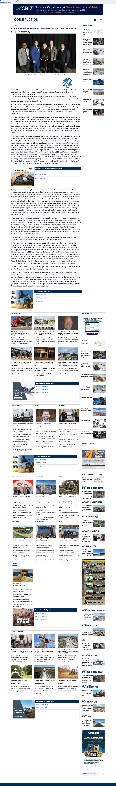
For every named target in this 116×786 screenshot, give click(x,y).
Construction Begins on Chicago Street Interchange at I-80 (46, 506)
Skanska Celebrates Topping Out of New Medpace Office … (22, 595)
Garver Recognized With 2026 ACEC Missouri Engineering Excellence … (68, 424)
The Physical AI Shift (86, 397)
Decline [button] (2, 2)
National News (87, 25)
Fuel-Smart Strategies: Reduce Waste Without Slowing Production (87, 376)
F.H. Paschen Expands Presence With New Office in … (69, 561)
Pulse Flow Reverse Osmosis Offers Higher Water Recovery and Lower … (87, 647)
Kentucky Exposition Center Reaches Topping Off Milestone (22, 590)
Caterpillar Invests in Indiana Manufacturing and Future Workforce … (69, 511)
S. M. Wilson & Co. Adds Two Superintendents (20, 445)
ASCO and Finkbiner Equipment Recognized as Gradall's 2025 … (21, 546)
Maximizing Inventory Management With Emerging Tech (86, 387)
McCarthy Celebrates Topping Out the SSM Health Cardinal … (46, 539)
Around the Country (88, 443)
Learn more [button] (42, 1)
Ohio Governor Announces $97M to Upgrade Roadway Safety (45, 518)
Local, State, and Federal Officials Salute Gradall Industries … (21, 440)
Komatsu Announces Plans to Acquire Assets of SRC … (69, 546)
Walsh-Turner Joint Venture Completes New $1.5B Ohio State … (69, 445)
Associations (16, 477)
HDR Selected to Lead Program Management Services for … (44, 546)
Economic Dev (39, 521)
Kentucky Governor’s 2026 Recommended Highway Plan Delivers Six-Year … (46, 512)
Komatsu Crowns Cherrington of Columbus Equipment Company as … (45, 437)
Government (39, 477)
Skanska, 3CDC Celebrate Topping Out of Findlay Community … (23, 424)
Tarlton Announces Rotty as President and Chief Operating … (46, 432)
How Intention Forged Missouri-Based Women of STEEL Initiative (23, 506)
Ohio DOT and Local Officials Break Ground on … (68, 435)
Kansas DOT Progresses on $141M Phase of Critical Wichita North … (87, 632)
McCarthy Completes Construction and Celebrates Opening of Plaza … (45, 551)
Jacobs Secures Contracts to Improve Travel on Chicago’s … (23, 430)
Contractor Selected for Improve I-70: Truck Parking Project (68, 430)
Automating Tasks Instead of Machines (87, 91)
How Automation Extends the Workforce (87, 111)
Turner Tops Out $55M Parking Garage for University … (23, 605)
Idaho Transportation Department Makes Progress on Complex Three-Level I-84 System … (87, 679)
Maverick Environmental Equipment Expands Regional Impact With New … (69, 539)
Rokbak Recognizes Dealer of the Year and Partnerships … (23, 502)
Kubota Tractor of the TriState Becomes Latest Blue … (20, 539)
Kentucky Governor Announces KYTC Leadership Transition (45, 447)
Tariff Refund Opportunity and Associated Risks (87, 51)
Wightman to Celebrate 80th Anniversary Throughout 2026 (67, 551)
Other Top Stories (17, 631)
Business (61, 521)
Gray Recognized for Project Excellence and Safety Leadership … (22, 495)
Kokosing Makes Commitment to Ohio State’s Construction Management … (69, 495)
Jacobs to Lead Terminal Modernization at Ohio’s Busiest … (45, 556)
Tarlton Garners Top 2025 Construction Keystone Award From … (22, 511)
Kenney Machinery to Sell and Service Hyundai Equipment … (69, 556)
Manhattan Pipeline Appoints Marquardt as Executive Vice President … (43, 425)
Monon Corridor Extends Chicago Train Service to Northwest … (69, 440)
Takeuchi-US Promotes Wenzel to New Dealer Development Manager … (46, 442)
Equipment (15, 521)
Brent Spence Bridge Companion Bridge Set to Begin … (44, 495)
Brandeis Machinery (42, 386)
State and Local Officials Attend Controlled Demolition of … (44, 502)
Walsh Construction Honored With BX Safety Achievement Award (22, 516)
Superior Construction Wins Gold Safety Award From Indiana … (67, 507)
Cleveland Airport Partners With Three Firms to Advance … (46, 561)
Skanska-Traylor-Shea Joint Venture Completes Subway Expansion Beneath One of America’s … (87, 495)
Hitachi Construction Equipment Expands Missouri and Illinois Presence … (21, 561)
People (37, 405)
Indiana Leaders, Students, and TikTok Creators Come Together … (69, 516)
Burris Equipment (40, 172)
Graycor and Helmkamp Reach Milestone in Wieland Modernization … (23, 600)
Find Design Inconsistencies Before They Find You (87, 342)
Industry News (16, 313)
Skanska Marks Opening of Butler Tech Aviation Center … (21, 584)
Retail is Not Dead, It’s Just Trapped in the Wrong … (87, 479)
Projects (61, 405)
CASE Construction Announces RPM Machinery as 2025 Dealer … (22, 551)
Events (14, 566)
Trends (61, 477)
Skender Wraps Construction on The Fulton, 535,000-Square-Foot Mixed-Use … (22, 450)
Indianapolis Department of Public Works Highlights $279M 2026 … (22, 435)
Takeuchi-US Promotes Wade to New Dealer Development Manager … (22, 556)
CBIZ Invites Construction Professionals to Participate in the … (68, 502)
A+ (97, 20)
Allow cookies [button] (7, 2)
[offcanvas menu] (101, 20)
